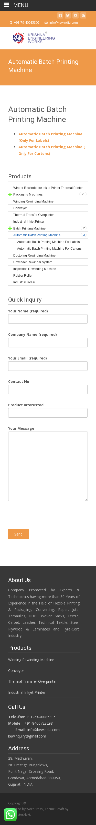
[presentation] (47, 512)
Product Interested (48, 408)
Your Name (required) (48, 315)
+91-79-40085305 (41, 716)
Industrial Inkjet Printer (27, 692)
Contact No (48, 385)
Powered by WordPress (25, 809)
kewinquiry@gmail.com (27, 736)
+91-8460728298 (39, 723)
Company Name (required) (48, 338)
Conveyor (16, 670)
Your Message (48, 431)
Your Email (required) (48, 362)
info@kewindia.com (43, 729)
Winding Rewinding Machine (31, 659)
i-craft (60, 809)
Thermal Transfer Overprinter (32, 681)
